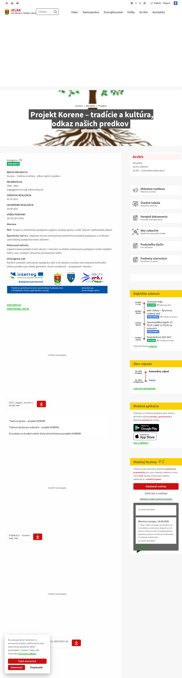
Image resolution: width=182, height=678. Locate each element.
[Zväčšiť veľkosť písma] (144, 3)
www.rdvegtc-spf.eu (18, 240)
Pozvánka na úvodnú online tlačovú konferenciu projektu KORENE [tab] (45, 365)
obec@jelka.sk (166, 665)
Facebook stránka (168, 669)
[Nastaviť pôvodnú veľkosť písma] (140, 3)
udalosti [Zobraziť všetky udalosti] (153, 278)
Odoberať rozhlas (156, 418)
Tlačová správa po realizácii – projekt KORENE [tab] (34, 359)
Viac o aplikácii (140, 374)
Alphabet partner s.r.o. (41, 646)
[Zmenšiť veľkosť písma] (136, 3)
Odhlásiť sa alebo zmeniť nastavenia (156, 431)
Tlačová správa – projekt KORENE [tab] (27, 353)
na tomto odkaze (15, 653)
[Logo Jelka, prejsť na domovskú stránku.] (20, 11)
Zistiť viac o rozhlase (156, 425)
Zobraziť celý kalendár (144, 320)
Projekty (13, 95)
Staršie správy (143, 478)
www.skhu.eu (14, 236)
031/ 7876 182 (165, 662)
